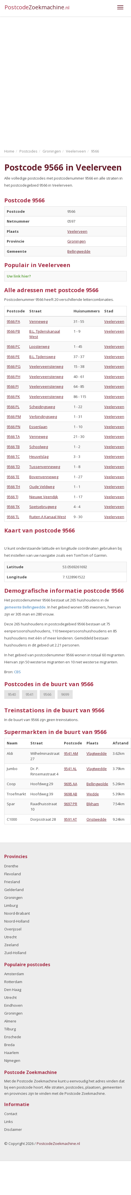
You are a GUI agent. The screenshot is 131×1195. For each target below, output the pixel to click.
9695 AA (70, 783)
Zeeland (11, 944)
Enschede (12, 1036)
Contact (10, 1113)
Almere (10, 1021)
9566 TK (13, 506)
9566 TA (13, 436)
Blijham (92, 803)
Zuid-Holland (15, 952)
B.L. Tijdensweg (42, 356)
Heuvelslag (38, 456)
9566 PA (13, 321)
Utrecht (10, 936)
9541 (30, 694)
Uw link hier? (19, 276)
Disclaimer (13, 1129)
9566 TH (13, 486)
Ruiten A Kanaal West (47, 516)
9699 (65, 694)
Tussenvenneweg (44, 466)
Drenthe (11, 866)
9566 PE (13, 356)
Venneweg (38, 321)
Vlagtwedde (96, 753)
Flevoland (12, 873)
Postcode (37, 7)
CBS (17, 671)
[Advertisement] (61, 81)
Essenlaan (38, 426)
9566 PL (13, 406)
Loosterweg (39, 346)
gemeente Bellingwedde (25, 607)
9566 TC (13, 456)
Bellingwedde (78, 251)
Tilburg (10, 1028)
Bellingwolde (97, 783)
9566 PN (13, 426)
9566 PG (14, 366)
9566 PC (13, 346)
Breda (9, 1044)
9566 (47, 694)
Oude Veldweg (41, 486)
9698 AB (70, 793)
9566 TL (13, 516)
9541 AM (71, 753)
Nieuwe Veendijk (43, 496)
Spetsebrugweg (42, 506)
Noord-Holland (16, 921)
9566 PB (13, 331)
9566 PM (14, 416)
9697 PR (70, 803)
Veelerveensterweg (46, 366)
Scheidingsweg (42, 406)
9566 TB (13, 446)
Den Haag (12, 989)
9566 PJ (13, 386)
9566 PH (13, 376)
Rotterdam (13, 981)
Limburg (11, 905)
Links (8, 1121)
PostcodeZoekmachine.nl (58, 1143)
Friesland (12, 881)
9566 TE (13, 476)
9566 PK (13, 396)
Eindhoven (13, 1005)
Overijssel (12, 929)
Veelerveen (77, 231)
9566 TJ (12, 496)
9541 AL (70, 768)
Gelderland (14, 889)
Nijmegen (12, 1060)
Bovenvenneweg (43, 476)
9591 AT (70, 819)
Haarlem (11, 1052)
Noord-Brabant (17, 913)
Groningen (76, 241)
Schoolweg (38, 446)
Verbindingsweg (43, 416)
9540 (12, 694)
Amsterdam (14, 973)
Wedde (92, 793)
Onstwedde (96, 819)
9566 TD (13, 466)
